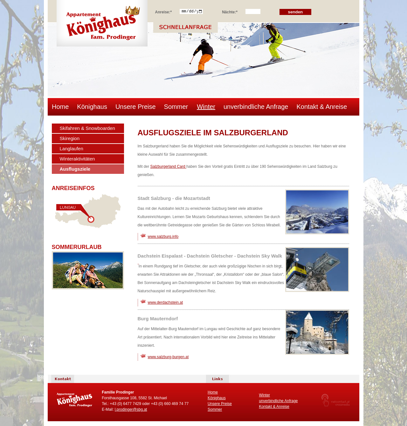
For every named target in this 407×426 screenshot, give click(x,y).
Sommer (176, 106)
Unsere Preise (135, 106)
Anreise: (163, 11)
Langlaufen (71, 148)
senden (295, 12)
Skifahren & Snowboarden (87, 128)
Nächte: (230, 11)
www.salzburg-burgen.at (168, 357)
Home (60, 106)
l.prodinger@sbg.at (131, 409)
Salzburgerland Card (168, 166)
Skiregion (70, 138)
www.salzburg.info (163, 236)
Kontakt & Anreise (321, 106)
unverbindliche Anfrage (256, 106)
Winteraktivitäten (77, 158)
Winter (206, 106)
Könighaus (92, 106)
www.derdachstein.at (165, 302)
